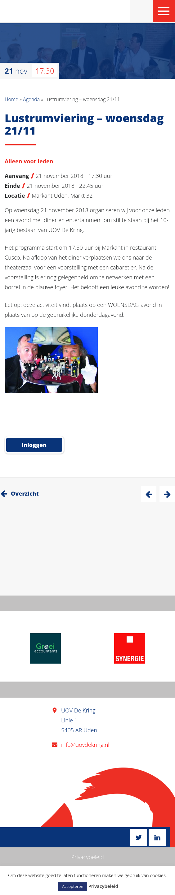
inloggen (34, 445)
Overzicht (25, 493)
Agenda (31, 99)
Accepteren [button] (72, 886)
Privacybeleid (87, 857)
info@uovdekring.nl (85, 744)
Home (11, 99)
